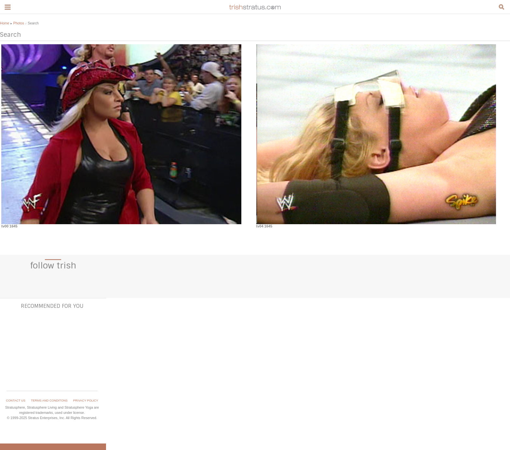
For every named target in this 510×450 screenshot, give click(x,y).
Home (4, 23)
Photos (18, 23)
